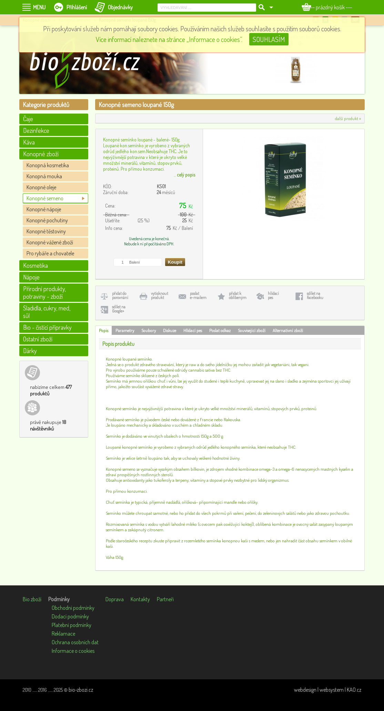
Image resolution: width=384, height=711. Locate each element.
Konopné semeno (45, 198)
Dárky (30, 350)
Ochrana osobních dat (75, 642)
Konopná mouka (44, 176)
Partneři (165, 599)
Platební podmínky (71, 625)
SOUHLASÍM (269, 39)
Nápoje (31, 277)
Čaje (28, 119)
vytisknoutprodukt (159, 295)
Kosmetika (35, 265)
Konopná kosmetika (48, 165)
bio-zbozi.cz (81, 689)
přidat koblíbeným (237, 295)
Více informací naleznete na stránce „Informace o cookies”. (169, 39)
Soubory (148, 330)
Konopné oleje (41, 187)
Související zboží (251, 330)
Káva (29, 142)
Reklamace (63, 633)
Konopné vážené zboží (50, 242)
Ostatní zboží (37, 339)
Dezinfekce (36, 130)
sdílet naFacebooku (315, 295)
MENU (39, 7)
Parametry (124, 330)
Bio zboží (32, 599)
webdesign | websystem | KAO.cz (327, 689)
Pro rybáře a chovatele (50, 253)
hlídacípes (273, 295)
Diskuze (169, 330)
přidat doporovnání (120, 295)
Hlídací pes (192, 330)
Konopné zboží (41, 154)
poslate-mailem (198, 295)
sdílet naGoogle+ (118, 309)
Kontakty (140, 599)
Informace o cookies (73, 650)
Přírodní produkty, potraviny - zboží (44, 292)
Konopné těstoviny (46, 231)
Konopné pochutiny (47, 220)
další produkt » (348, 118)
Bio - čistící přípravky (47, 327)
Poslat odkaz (220, 330)
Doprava (114, 599)
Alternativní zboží (288, 330)
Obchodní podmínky (73, 607)
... (184, 175)
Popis (103, 330)
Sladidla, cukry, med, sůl (46, 311)
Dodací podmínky (70, 616)
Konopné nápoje (44, 209)
